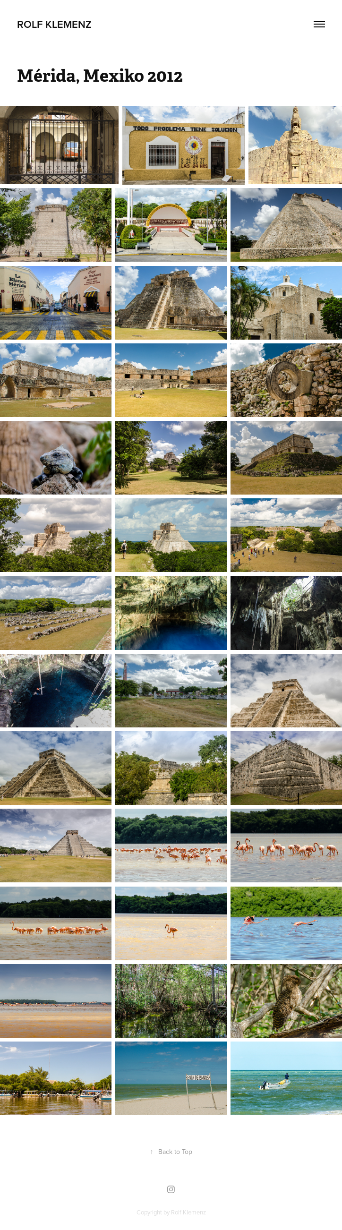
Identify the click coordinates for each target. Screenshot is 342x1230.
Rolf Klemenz (54, 24)
